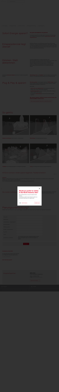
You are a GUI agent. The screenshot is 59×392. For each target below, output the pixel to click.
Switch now (37, 203)
